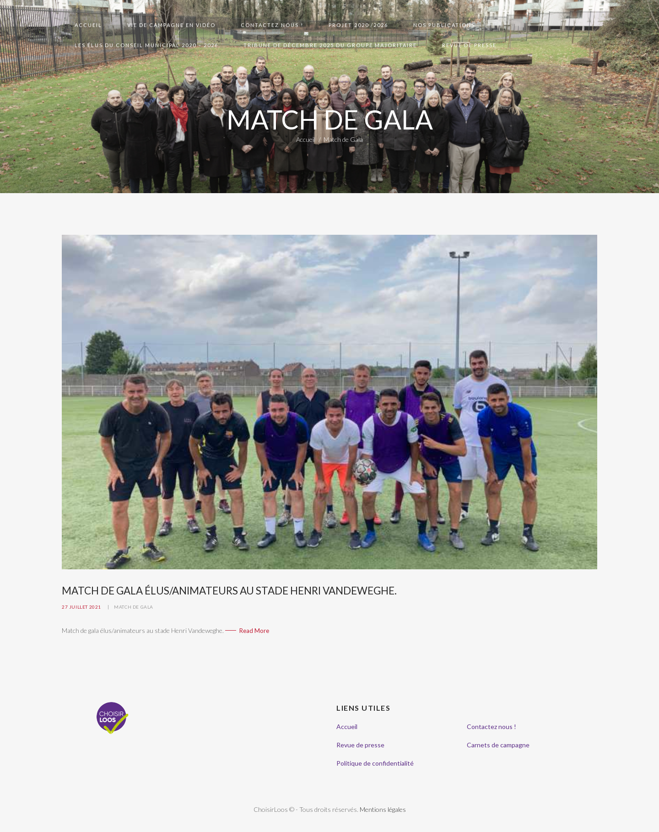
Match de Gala (133, 607)
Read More (254, 630)
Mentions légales (383, 809)
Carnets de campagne (498, 745)
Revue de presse (360, 745)
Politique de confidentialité (375, 763)
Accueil (305, 139)
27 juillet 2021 (81, 607)
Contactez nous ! (491, 726)
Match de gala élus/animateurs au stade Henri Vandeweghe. (229, 590)
